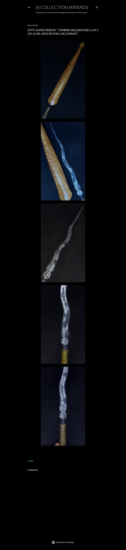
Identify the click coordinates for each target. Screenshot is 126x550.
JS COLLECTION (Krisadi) (61, 7)
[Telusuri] (96, 6)
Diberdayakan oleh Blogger (63, 542)
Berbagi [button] (30, 461)
